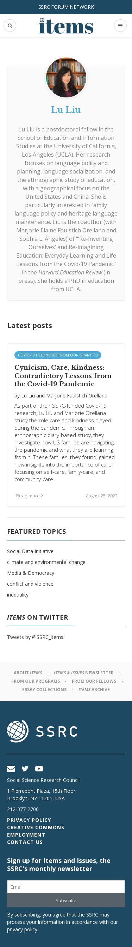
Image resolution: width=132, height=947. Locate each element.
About (28, 673)
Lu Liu (28, 395)
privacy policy (22, 929)
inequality (18, 594)
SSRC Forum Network (66, 7)
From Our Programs (35, 681)
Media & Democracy (30, 573)
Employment (26, 834)
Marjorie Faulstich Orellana (76, 395)
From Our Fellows (94, 681)
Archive (94, 690)
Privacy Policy (29, 820)
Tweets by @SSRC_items (35, 637)
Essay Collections (44, 690)
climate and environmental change (46, 562)
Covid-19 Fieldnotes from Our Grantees (58, 355)
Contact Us (25, 842)
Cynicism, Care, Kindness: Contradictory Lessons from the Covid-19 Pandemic (63, 376)
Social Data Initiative (30, 551)
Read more (29, 495)
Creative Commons (35, 827)
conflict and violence (30, 583)
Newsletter (84, 673)
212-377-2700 (23, 809)
